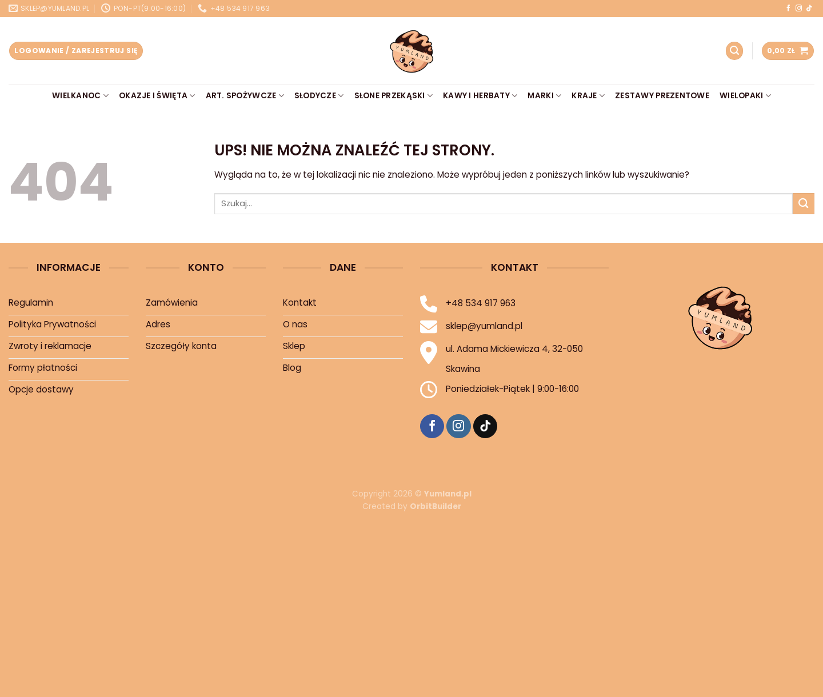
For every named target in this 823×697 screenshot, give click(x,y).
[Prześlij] (803, 203)
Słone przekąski (393, 96)
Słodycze (319, 96)
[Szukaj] (734, 50)
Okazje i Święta (157, 96)
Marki (544, 96)
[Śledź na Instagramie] (799, 8)
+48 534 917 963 (481, 303)
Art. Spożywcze (245, 96)
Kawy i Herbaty (480, 96)
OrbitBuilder (435, 506)
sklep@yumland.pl (484, 326)
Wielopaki (745, 96)
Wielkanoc (80, 96)
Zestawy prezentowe (662, 95)
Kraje (588, 96)
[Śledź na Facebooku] (788, 8)
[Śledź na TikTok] (809, 8)
